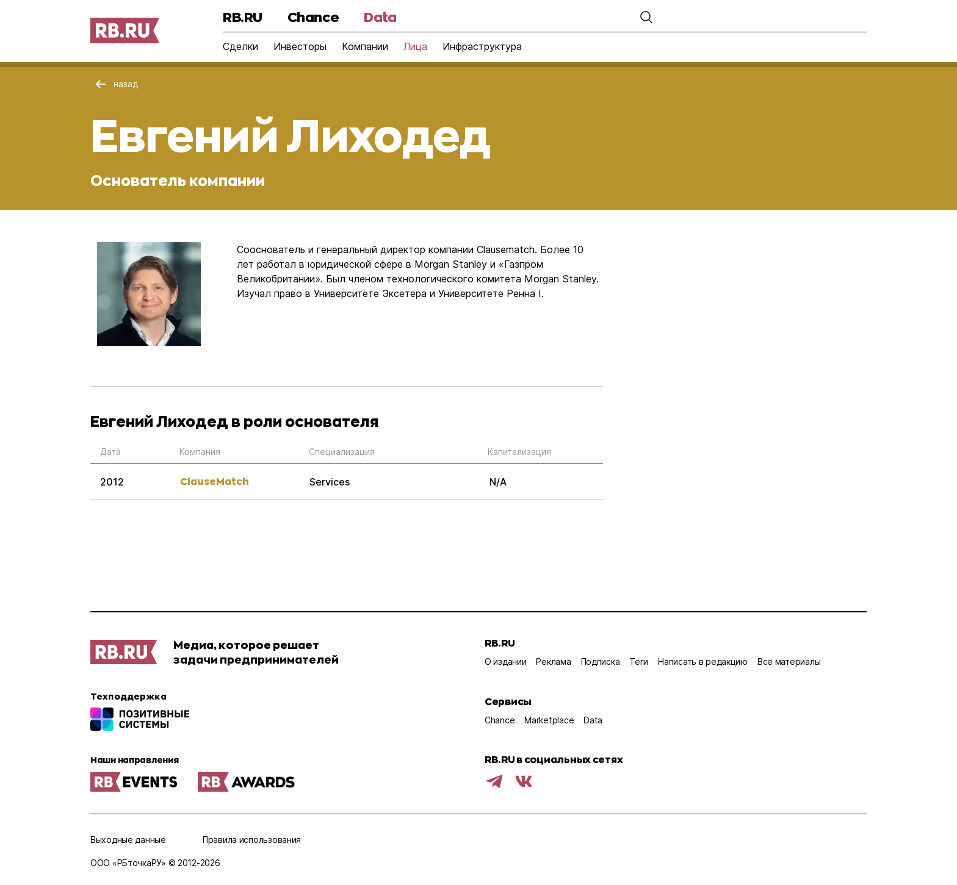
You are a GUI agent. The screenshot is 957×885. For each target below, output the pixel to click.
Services (329, 482)
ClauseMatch (214, 481)
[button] (646, 17)
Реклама (553, 661)
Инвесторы (300, 46)
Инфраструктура (482, 46)
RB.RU (242, 17)
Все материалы (788, 661)
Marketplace (549, 720)
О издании (505, 661)
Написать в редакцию (703, 661)
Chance (313, 17)
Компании (365, 46)
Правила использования (252, 839)
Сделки (240, 46)
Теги (638, 661)
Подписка (600, 661)
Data (380, 17)
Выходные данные (128, 839)
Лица (415, 46)
